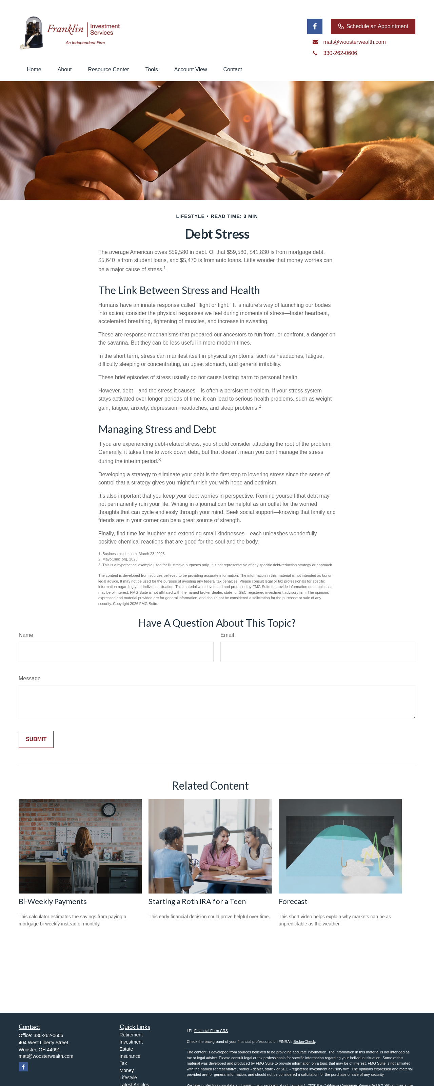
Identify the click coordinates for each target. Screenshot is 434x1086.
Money (127, 1070)
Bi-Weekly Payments (53, 901)
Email (227, 635)
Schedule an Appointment (373, 26)
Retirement (131, 1034)
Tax (123, 1063)
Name (26, 635)
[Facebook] (314, 26)
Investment (131, 1042)
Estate (126, 1049)
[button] (34, 69)
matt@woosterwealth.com (46, 1056)
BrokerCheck (304, 1041)
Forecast (293, 901)
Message (30, 678)
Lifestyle (128, 1077)
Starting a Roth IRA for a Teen (197, 901)
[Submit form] (36, 739)
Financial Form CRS (211, 1031)
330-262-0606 (48, 1035)
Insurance (130, 1056)
